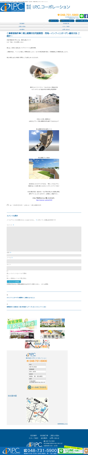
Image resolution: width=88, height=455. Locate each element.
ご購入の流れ (22, 26)
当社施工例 (66, 23)
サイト (9, 264)
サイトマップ (53, 21)
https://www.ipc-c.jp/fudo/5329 (44, 200)
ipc (11, 205)
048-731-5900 (49, 441)
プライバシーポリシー (67, 21)
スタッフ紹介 (66, 26)
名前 (9, 252)
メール (10, 257)
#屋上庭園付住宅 (36, 205)
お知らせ (26, 205)
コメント (10, 225)
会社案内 (22, 29)
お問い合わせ (66, 29)
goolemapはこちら (63, 423)
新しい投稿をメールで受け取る (16, 278)
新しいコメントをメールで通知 (16, 273)
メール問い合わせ (81, 21)
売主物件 (22, 23)
